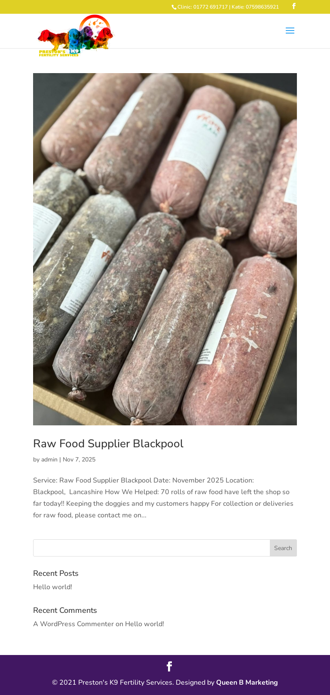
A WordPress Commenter (73, 624)
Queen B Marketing (247, 682)
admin (49, 459)
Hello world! (52, 587)
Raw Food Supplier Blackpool (108, 443)
